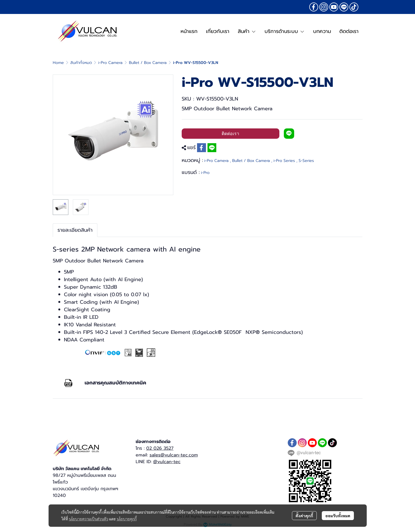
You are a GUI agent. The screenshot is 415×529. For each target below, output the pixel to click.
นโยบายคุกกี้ (127, 518)
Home (58, 63)
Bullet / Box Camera (148, 63)
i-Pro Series (286, 161)
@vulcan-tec (167, 461)
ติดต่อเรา (230, 133)
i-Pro (205, 173)
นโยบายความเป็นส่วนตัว (88, 518)
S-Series (306, 161)
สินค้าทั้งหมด (81, 63)
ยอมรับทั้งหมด (337, 515)
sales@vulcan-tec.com (174, 455)
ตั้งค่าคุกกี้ (304, 515)
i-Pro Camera (110, 63)
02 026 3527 (160, 448)
